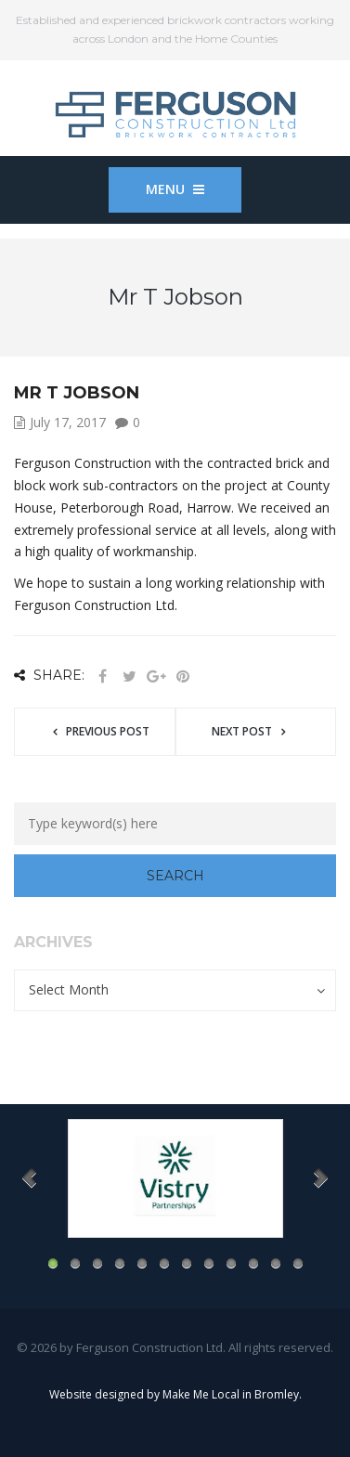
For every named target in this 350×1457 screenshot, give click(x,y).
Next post (242, 731)
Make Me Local (201, 1394)
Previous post (107, 731)
